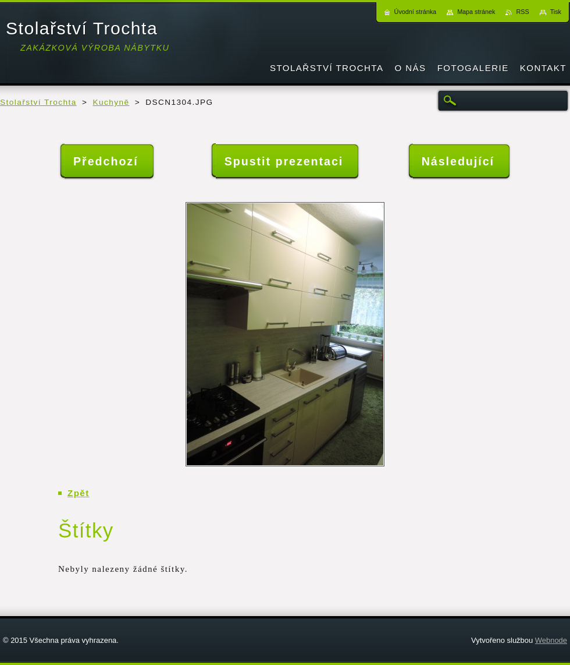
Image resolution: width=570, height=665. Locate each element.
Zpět (78, 493)
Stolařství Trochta (38, 102)
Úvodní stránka (415, 11)
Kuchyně (111, 102)
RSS (522, 11)
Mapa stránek (476, 11)
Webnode (551, 640)
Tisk (555, 11)
